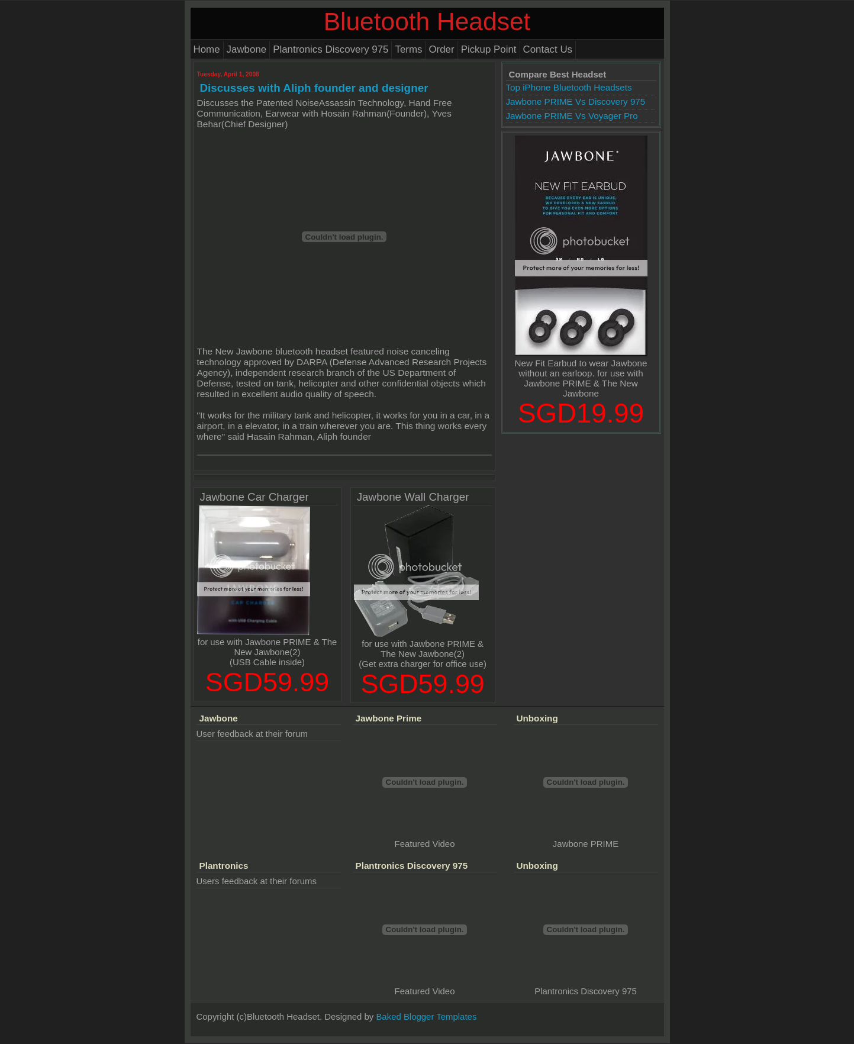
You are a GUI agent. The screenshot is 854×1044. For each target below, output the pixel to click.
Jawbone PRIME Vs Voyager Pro (572, 116)
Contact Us (548, 49)
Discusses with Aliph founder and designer (314, 88)
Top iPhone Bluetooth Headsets (569, 87)
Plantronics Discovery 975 (330, 49)
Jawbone (247, 49)
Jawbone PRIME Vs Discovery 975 (576, 101)
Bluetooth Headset (427, 22)
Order (441, 49)
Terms (408, 49)
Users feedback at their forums (256, 881)
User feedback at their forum (252, 734)
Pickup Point (489, 49)
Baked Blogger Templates (426, 1016)
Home (207, 49)
